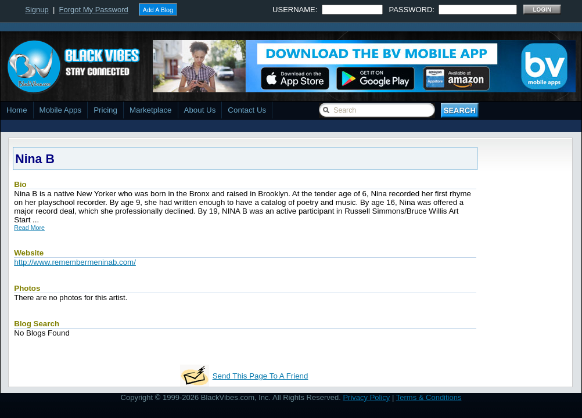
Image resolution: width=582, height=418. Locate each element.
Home (16, 110)
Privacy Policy (366, 397)
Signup (36, 9)
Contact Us (247, 110)
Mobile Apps (60, 110)
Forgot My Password (93, 9)
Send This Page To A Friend (260, 376)
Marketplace (151, 110)
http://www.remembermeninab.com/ (75, 262)
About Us (200, 110)
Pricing (105, 110)
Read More (29, 227)
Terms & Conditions (429, 397)
